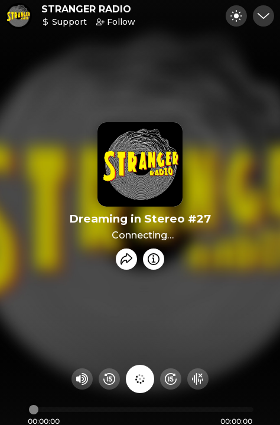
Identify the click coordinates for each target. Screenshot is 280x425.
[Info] (153, 259)
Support (64, 22)
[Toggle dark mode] (236, 16)
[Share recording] (126, 259)
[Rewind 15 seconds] (109, 379)
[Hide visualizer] (198, 379)
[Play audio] (140, 379)
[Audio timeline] (141, 409)
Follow (115, 22)
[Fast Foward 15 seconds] (170, 379)
